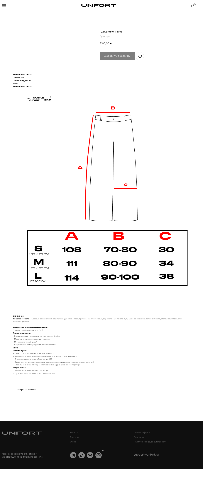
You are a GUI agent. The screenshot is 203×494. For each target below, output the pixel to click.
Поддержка (139, 462)
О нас (73, 467)
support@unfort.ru (146, 480)
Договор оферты (142, 458)
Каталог (74, 458)
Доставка (74, 462)
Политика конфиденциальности (150, 467)
